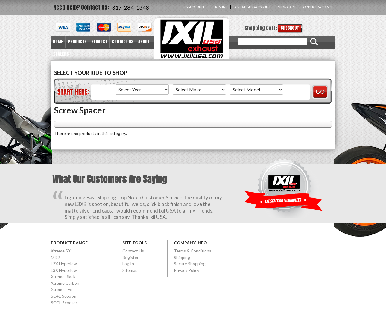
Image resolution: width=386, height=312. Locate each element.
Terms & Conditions (192, 250)
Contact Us (133, 250)
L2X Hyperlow (64, 263)
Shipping (182, 257)
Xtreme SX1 (62, 250)
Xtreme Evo (61, 289)
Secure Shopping (190, 263)
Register (130, 257)
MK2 (55, 257)
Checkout (290, 28)
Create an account (253, 7)
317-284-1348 (130, 7)
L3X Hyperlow (64, 270)
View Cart (287, 7)
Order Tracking (317, 7)
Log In (128, 263)
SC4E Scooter (64, 296)
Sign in (219, 7)
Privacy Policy (186, 270)
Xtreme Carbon (65, 283)
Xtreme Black (63, 276)
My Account (194, 7)
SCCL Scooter (64, 302)
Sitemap (130, 270)
